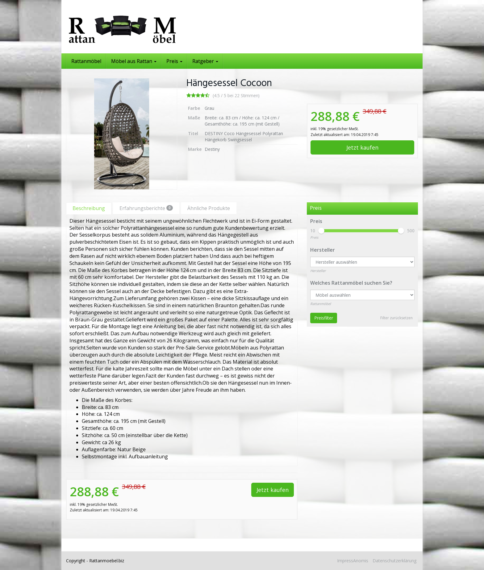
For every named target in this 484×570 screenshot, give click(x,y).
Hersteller (322, 249)
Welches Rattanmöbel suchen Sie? (351, 282)
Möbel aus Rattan (133, 61)
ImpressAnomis (352, 561)
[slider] (321, 231)
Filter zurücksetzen (396, 317)
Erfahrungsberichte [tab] (146, 208)
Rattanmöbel (86, 61)
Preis (174, 61)
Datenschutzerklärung (394, 561)
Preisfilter (323, 318)
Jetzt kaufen (362, 147)
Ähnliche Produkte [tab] (208, 208)
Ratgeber (205, 61)
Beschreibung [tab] (89, 208)
